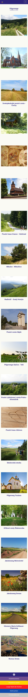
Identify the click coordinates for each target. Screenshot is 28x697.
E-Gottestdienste (14, 695)
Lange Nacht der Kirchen (14, 687)
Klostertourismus (14, 678)
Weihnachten (14, 691)
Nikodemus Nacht (14, 682)
